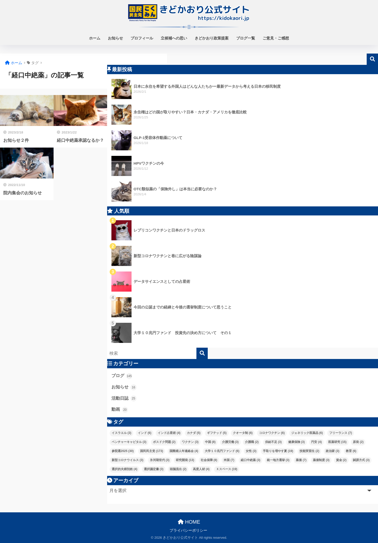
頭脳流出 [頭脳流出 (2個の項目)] (178, 469)
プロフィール (142, 38)
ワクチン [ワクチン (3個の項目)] (190, 442)
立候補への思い (174, 38)
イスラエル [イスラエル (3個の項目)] (121, 433)
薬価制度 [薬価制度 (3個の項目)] (321, 460)
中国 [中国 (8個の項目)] (210, 442)
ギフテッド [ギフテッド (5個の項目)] (217, 433)
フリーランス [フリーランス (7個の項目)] (340, 433)
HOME (189, 522)
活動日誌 (124, 398)
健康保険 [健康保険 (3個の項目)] (296, 442)
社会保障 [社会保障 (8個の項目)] (209, 460)
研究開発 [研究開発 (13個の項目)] (185, 460)
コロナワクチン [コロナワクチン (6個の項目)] (272, 433)
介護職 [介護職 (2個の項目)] (252, 442)
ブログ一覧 (245, 38)
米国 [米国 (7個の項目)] (229, 460)
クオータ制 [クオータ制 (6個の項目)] (243, 433)
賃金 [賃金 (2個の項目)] (341, 460)
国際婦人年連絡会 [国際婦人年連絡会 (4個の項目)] (184, 451)
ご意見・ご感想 (276, 38)
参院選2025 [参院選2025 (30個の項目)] (123, 451)
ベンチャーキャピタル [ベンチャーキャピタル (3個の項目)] (129, 442)
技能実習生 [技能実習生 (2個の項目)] (309, 451)
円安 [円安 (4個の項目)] (316, 442)
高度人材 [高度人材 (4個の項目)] (201, 469)
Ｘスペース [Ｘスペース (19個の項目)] (226, 469)
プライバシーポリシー (188, 530)
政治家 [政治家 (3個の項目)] (332, 451)
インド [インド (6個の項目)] (144, 433)
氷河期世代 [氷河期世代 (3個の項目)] (160, 460)
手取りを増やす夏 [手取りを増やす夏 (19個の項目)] (278, 451)
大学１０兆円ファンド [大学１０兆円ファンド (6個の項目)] (222, 451)
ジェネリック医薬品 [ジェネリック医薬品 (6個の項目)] (307, 433)
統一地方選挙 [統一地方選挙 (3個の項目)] (278, 460)
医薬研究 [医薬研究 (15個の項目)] (337, 442)
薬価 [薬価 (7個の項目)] (301, 460)
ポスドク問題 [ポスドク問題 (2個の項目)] (164, 442)
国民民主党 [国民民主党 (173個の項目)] (151, 451)
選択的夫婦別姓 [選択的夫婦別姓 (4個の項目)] (124, 469)
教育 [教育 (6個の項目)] (351, 451)
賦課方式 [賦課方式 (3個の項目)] (361, 460)
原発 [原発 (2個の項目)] (358, 442)
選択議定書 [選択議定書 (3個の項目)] (153, 469)
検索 (372, 59)
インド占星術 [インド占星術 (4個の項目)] (169, 433)
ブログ (121, 376)
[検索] (202, 353)
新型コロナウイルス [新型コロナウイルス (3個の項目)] (127, 460)
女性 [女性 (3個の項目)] (251, 451)
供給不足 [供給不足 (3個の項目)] (273, 442)
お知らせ (115, 38)
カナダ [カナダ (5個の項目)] (193, 433)
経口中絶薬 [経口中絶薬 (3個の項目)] (250, 460)
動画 (119, 410)
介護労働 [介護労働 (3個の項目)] (230, 442)
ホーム (94, 38)
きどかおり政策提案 (212, 38)
